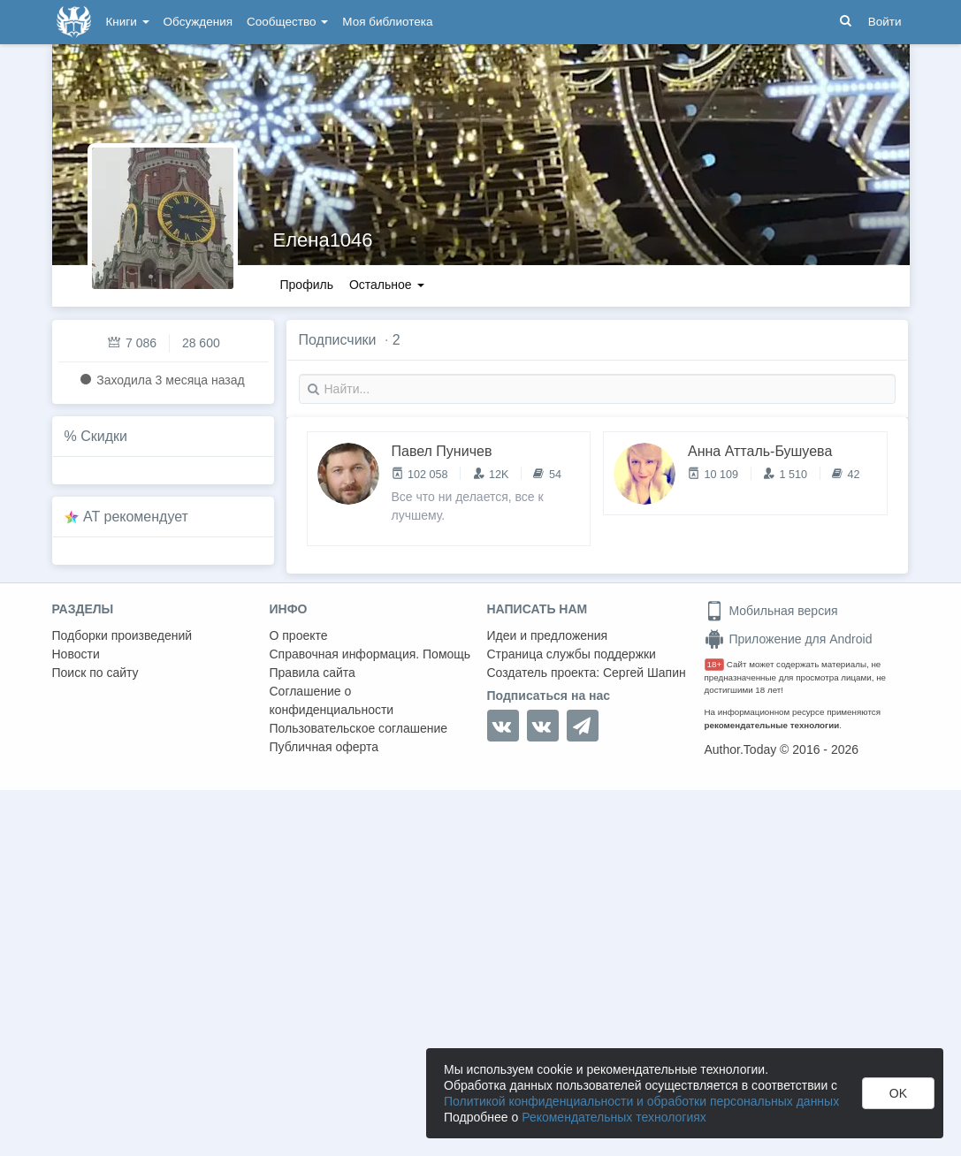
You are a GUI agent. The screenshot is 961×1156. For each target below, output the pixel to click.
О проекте (299, 635)
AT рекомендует (135, 516)
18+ (714, 664)
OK (898, 1093)
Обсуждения (198, 21)
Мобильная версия (771, 610)
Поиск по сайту (95, 672)
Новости (76, 654)
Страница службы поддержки (571, 654)
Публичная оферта (324, 747)
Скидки (103, 436)
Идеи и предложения (547, 635)
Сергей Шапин (644, 672)
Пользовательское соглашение (359, 728)
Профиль (306, 285)
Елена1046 (323, 240)
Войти (885, 21)
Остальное (386, 285)
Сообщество (287, 21)
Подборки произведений (122, 635)
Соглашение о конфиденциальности (332, 700)
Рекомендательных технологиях (614, 1117)
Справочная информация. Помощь (370, 654)
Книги (127, 21)
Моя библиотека (387, 21)
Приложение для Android (789, 639)
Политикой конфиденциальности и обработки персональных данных (641, 1101)
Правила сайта (312, 672)
